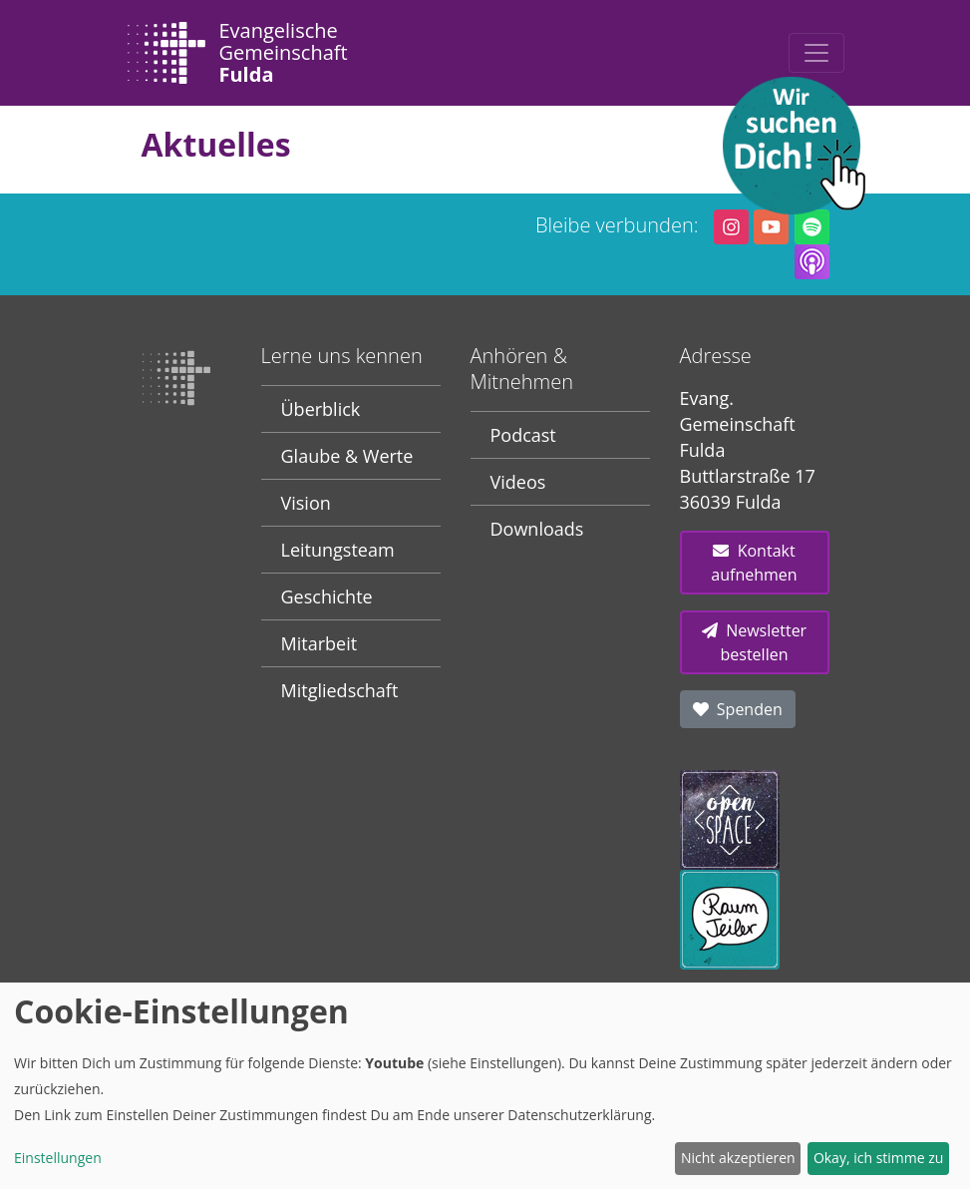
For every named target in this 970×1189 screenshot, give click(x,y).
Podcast (523, 435)
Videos (518, 482)
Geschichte (327, 596)
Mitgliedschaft (340, 690)
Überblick (321, 409)
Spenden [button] (738, 709)
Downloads (537, 529)
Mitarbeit (319, 643)
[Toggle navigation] (816, 53)
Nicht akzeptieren (738, 1157)
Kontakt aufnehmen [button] (754, 563)
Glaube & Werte (347, 456)
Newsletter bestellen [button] (754, 642)
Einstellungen (58, 1157)
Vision (306, 503)
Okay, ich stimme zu (878, 1157)
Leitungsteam (338, 550)
